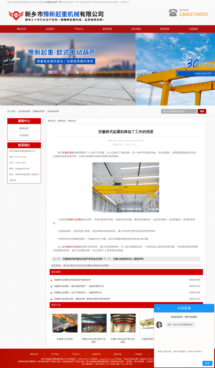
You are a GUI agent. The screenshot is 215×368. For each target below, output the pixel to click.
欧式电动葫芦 (25, 111)
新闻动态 (24, 128)
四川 (131, 364)
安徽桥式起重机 (65, 339)
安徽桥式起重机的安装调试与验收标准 (72, 280)
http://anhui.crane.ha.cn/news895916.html (128, 141)
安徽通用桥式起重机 (152, 339)
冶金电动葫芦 (53, 111)
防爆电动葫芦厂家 (53, 2)
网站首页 (21, 29)
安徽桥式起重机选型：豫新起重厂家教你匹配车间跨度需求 (82, 299)
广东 (122, 364)
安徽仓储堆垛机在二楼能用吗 (128, 259)
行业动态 (24, 135)
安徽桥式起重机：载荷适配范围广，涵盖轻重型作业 (79, 286)
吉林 (97, 364)
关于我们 (55, 354)
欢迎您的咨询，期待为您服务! (184, 317)
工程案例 (193, 29)
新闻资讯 (107, 29)
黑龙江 (103, 364)
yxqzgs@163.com (22, 168)
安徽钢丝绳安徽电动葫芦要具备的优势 (82, 259)
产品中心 (79, 29)
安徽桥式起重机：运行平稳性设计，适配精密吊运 (78, 292)
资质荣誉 (164, 29)
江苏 (126, 364)
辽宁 (108, 364)
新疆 (113, 364)
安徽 (117, 364)
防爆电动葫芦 (39, 111)
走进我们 (50, 29)
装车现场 (136, 29)
